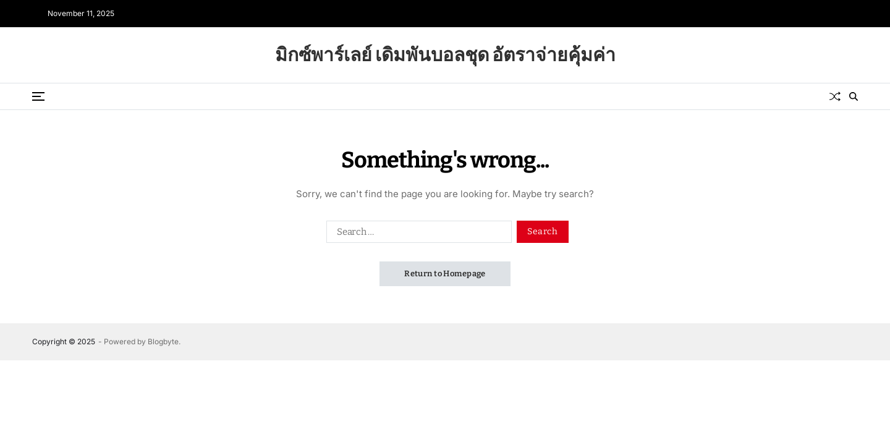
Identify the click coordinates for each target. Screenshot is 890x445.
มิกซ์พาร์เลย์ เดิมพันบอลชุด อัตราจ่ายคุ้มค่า (445, 55)
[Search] (853, 96)
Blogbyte (163, 341)
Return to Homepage (445, 273)
